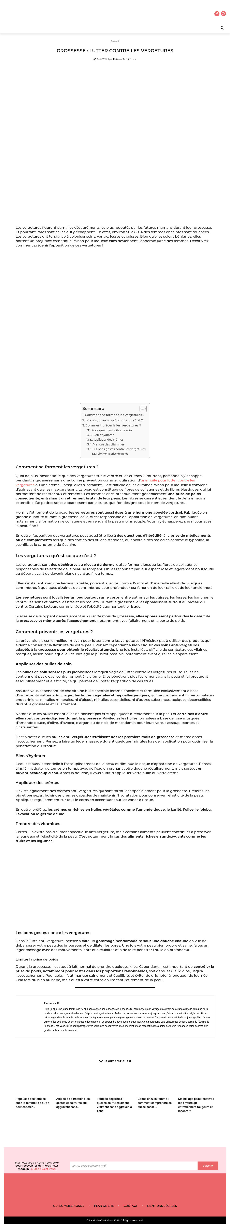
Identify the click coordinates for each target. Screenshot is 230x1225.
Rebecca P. (119, 58)
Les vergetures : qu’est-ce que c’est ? (114, 420)
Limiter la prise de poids (113, 453)
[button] (211, 28)
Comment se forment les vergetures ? (115, 415)
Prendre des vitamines (109, 444)
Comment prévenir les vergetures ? (113, 425)
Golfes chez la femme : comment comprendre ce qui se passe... (155, 1103)
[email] (134, 1166)
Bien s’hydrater (103, 435)
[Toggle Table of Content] (141, 408)
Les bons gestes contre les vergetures (118, 449)
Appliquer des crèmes (108, 439)
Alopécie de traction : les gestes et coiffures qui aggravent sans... (73, 1103)
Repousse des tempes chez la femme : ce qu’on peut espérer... (32, 1103)
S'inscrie (207, 1166)
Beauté (115, 41)
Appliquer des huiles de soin (112, 430)
